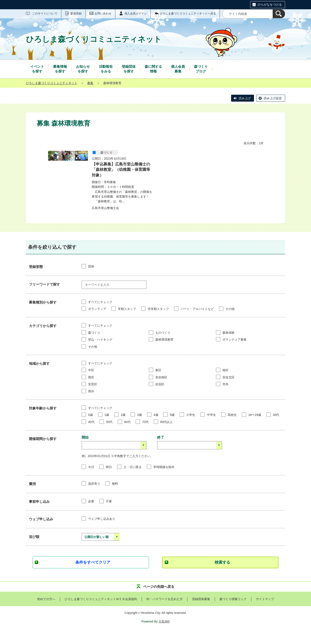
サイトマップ (265, 599)
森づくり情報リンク (233, 599)
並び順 (34, 537)
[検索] (279, 13)
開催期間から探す (43, 439)
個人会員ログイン (135, 13)
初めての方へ (46, 599)
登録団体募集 (201, 599)
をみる (106, 68)
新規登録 (76, 13)
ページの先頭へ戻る (158, 586)
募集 (178, 68)
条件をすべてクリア (92, 562)
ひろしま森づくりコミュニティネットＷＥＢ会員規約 (101, 599)
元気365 (164, 621)
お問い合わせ (103, 13)
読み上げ (245, 98)
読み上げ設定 (273, 98)
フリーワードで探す (44, 284)
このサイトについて (44, 13)
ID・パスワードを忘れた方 (164, 599)
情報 (153, 68)
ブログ (201, 68)
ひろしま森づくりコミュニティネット (51, 83)
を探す (37, 68)
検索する (222, 562)
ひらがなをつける (270, 4)
